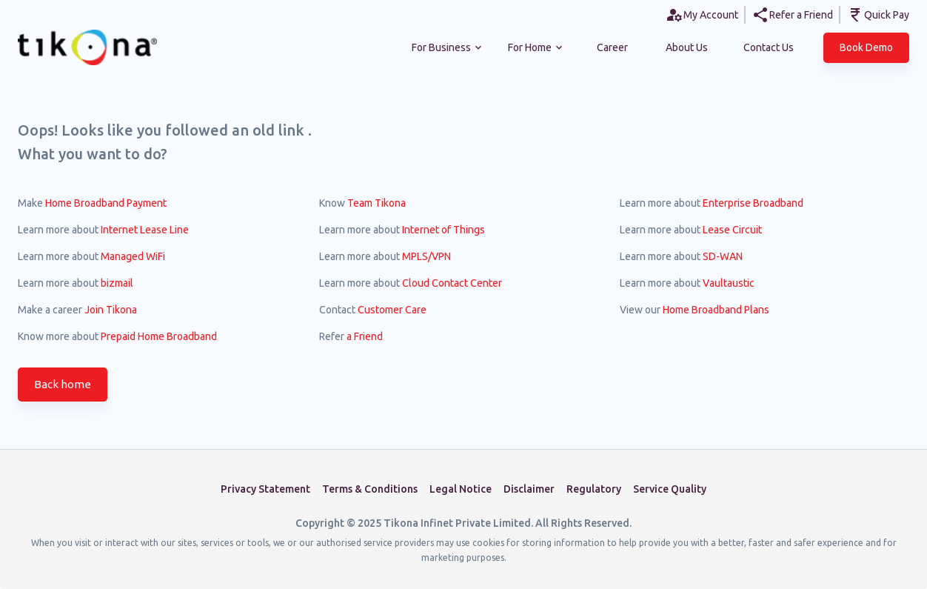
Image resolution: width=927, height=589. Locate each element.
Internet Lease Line (145, 230)
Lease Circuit (732, 230)
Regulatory (593, 489)
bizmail (117, 283)
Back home (62, 384)
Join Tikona (110, 310)
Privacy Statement (265, 489)
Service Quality (669, 489)
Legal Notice (460, 489)
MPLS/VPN (426, 256)
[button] (866, 48)
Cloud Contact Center (452, 283)
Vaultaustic (728, 283)
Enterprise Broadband (753, 203)
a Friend (365, 336)
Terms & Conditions (370, 489)
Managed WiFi (133, 256)
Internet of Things (443, 230)
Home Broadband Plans (716, 310)
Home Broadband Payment (106, 203)
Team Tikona (376, 203)
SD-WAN (723, 256)
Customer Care (392, 310)
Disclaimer (529, 489)
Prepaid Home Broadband (159, 336)
